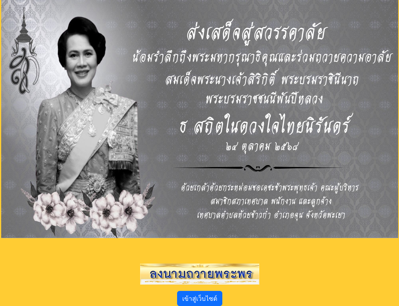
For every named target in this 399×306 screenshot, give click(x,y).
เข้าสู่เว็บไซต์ (199, 298)
